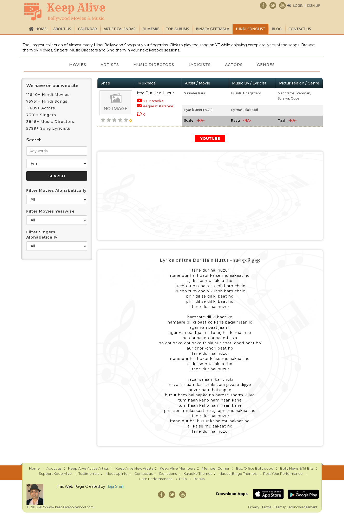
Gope (295, 98)
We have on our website (52, 85)
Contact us (299, 28)
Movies (77, 64)
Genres (267, 64)
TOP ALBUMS (177, 28)
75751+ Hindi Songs (47, 101)
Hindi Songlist (250, 28)
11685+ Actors (40, 108)
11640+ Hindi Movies (48, 94)
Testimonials (88, 473)
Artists (109, 64)
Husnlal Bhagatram (246, 93)
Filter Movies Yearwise (50, 211)
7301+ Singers (41, 115)
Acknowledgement (303, 507)
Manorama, (286, 93)
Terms (266, 507)
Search (34, 139)
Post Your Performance (283, 473)
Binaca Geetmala (212, 28)
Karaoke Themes (197, 473)
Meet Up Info (117, 473)
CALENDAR (87, 28)
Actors (234, 64)
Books (199, 479)
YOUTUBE (210, 138)
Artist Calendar (120, 28)
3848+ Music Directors (50, 121)
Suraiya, (284, 98)
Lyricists (200, 64)
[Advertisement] (210, 195)
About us (62, 28)
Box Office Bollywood (254, 468)
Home (41, 28)
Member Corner (215, 468)
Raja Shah (115, 486)
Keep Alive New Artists (134, 468)
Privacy (253, 507)
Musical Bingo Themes (237, 473)
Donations (168, 473)
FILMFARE (150, 28)
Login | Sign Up (306, 5)
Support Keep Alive (55, 473)
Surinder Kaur (195, 93)
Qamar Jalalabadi (244, 110)
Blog (277, 28)
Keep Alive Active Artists (88, 468)
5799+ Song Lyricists (48, 128)
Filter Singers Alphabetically (41, 235)
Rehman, (303, 93)
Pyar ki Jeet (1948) (198, 110)
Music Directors (153, 64)
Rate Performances (155, 479)
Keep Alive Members (177, 468)
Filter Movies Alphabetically (56, 190)
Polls (183, 479)
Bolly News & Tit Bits (296, 468)
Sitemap (280, 507)
